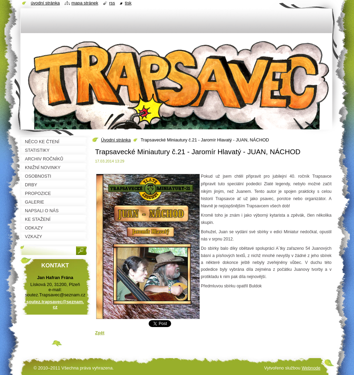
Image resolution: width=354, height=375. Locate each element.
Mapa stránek (85, 3)
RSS (112, 3)
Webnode (310, 368)
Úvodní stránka (116, 139)
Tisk (128, 3)
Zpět (99, 332)
